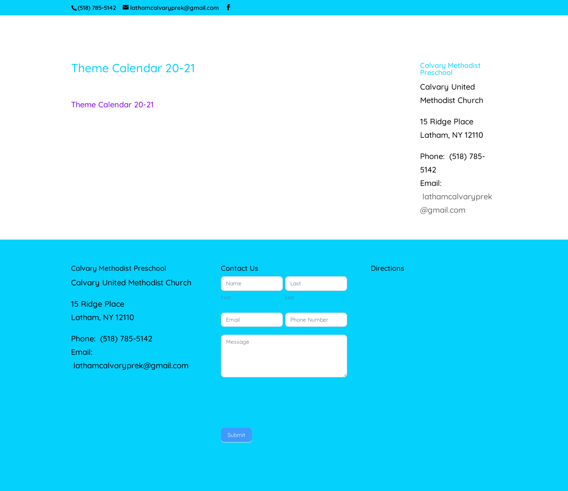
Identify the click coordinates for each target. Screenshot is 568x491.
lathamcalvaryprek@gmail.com (131, 365)
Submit (236, 435)
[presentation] (281, 400)
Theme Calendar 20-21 (112, 104)
